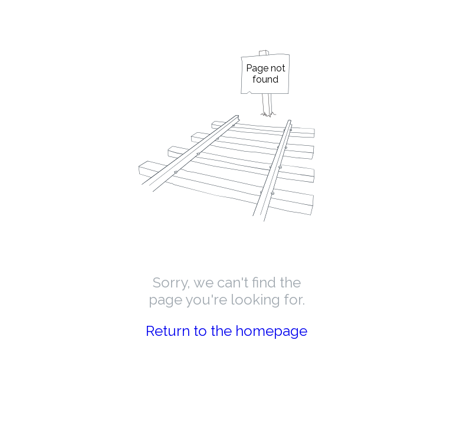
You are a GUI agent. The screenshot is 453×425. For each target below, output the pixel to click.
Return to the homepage (226, 330)
